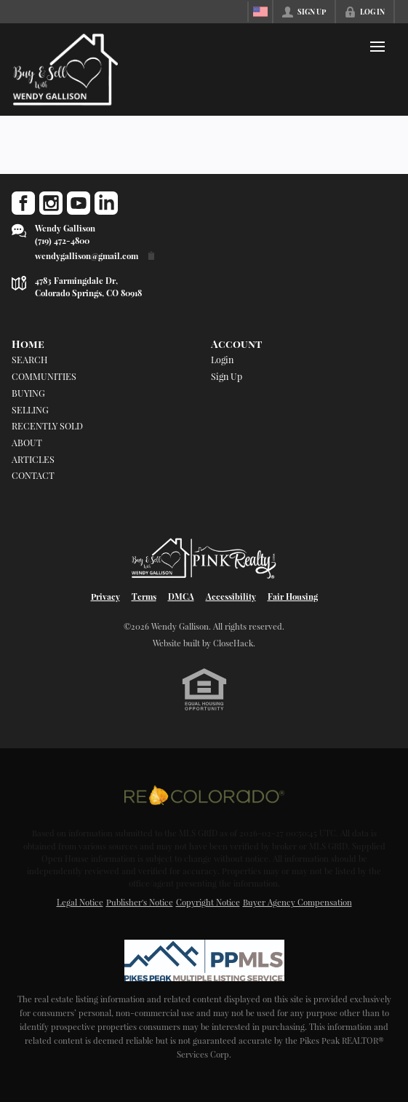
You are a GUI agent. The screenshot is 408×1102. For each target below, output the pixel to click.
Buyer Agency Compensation (297, 902)
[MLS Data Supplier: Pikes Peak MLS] (204, 961)
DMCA (181, 596)
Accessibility (231, 596)
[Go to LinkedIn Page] (106, 203)
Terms (144, 596)
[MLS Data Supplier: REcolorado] (204, 795)
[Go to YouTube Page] (78, 203)
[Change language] (260, 11)
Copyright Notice (208, 902)
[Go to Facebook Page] (23, 203)
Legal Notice (80, 902)
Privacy (105, 596)
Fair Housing (293, 596)
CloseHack (233, 643)
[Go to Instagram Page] (51, 203)
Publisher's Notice (139, 902)
